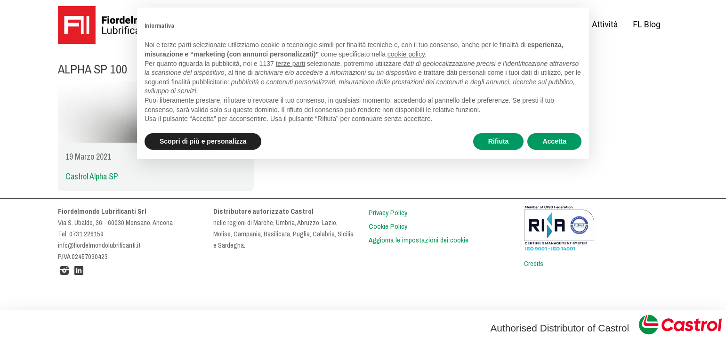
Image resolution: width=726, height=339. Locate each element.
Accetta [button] (554, 141)
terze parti (290, 63)
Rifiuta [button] (498, 141)
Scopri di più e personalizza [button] (203, 141)
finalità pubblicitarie (199, 82)
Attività (605, 24)
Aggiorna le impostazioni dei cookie (418, 240)
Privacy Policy (388, 212)
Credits (533, 263)
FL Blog (647, 24)
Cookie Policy (388, 226)
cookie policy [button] (406, 54)
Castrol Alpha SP (91, 176)
